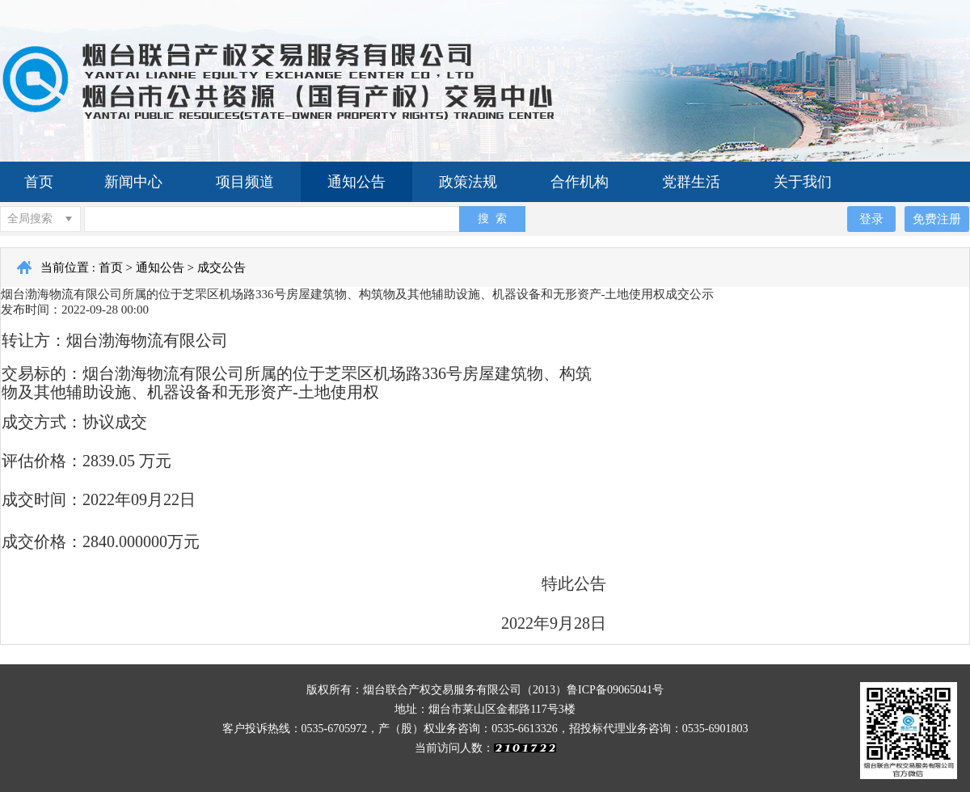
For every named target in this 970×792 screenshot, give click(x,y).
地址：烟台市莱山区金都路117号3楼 (484, 709)
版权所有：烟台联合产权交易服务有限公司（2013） (436, 690)
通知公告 (356, 182)
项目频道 (245, 182)
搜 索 (492, 218)
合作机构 (579, 182)
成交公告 (221, 267)
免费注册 (937, 218)
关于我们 (803, 182)
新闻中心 (133, 182)
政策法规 (468, 182)
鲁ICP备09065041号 (615, 690)
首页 (38, 182)
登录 (871, 218)
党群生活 (691, 182)
